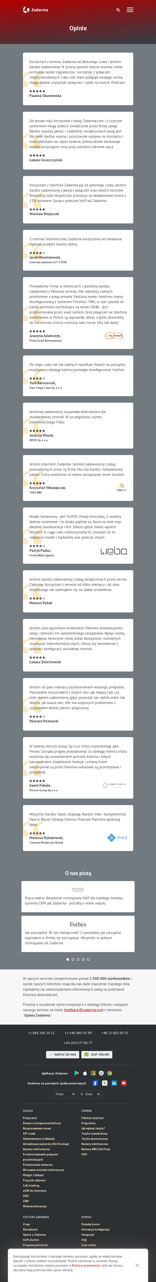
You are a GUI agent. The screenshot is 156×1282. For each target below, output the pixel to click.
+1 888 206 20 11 (41, 1033)
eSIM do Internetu (34, 1191)
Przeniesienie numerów (38, 1165)
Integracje (87, 1235)
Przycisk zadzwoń (34, 1180)
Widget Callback (33, 1175)
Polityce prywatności (86, 1271)
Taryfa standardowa (94, 1133)
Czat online (88, 1245)
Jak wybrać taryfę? (93, 1128)
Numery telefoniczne (36, 1149)
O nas (26, 1224)
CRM (26, 1201)
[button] (67, 959)
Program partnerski (35, 1245)
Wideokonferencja (35, 1206)
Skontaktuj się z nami (95, 1250)
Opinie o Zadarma (34, 1235)
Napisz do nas (62, 1055)
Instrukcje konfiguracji (95, 1229)
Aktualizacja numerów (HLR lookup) (46, 1144)
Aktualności (30, 1229)
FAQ (84, 1240)
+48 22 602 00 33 (114, 1033)
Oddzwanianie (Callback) (39, 1139)
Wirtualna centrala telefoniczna (43, 1170)
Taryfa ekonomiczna (94, 1139)
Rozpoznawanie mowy (37, 1128)
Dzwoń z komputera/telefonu (42, 1123)
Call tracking (31, 1185)
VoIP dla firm (31, 1240)
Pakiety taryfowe (92, 1118)
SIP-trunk (29, 1133)
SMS (26, 1196)
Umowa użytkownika (36, 1250)
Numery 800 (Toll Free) (95, 1149)
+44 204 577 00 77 (78, 1043)
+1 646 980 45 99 (78, 1033)
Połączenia (30, 1118)
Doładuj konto (90, 1224)
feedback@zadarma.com (83, 1010)
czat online (96, 1055)
